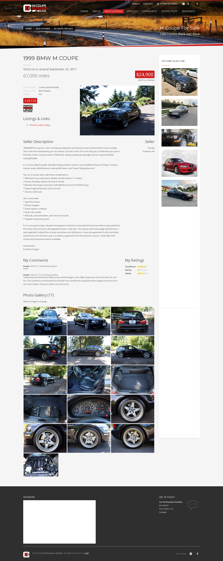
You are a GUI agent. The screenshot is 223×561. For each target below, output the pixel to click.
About (96, 11)
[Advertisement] (180, 261)
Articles (132, 11)
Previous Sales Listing (39, 125)
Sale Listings (113, 11)
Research (188, 11)
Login (86, 553)
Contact (162, 512)
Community (149, 11)
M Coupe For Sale (63, 28)
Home (84, 11)
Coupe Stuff (169, 11)
